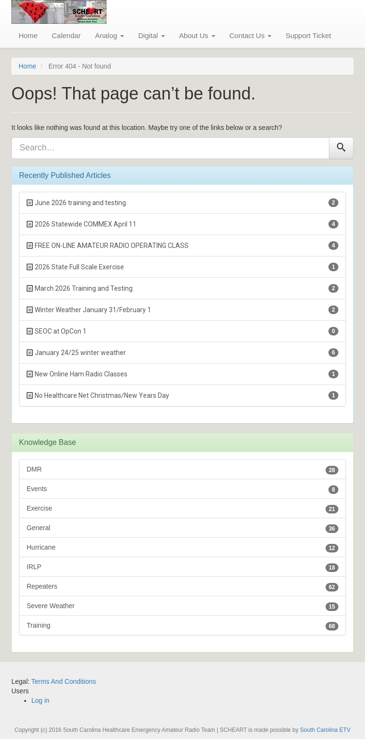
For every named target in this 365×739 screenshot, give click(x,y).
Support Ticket (308, 35)
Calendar (66, 35)
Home (28, 35)
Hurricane (182, 547)
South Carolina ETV (325, 730)
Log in (40, 700)
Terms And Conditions (63, 681)
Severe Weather (182, 606)
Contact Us (250, 35)
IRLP (182, 567)
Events (182, 489)
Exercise (182, 508)
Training (182, 626)
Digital (151, 35)
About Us (197, 35)
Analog (109, 35)
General (182, 528)
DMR (182, 469)
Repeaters (182, 586)
